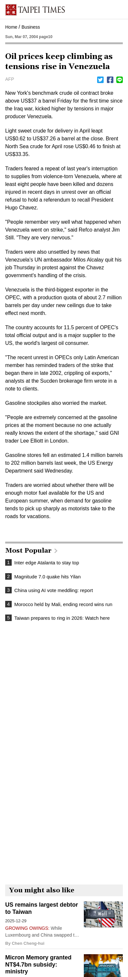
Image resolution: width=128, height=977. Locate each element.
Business (30, 27)
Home (11, 27)
